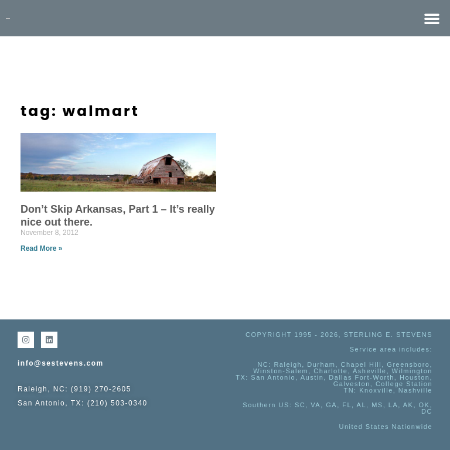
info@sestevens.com (61, 363)
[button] (432, 18)
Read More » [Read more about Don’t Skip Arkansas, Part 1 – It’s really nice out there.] (41, 248)
